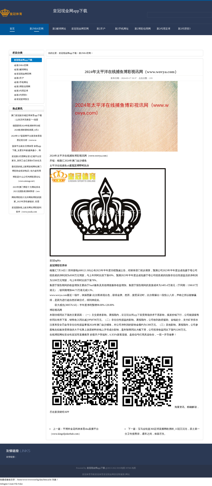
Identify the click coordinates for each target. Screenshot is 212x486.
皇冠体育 (99, 474)
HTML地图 (131, 468)
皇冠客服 (118, 474)
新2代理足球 (163, 28)
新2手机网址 (122, 28)
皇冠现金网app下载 (68, 53)
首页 (12, 28)
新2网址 (126, 474)
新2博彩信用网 (143, 28)
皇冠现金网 (108, 474)
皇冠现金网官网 (80, 28)
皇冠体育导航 (88, 474)
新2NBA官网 (37, 28)
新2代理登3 (184, 28)
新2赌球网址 (59, 28)
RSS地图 (121, 468)
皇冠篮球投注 (10, 40)
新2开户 (101, 28)
